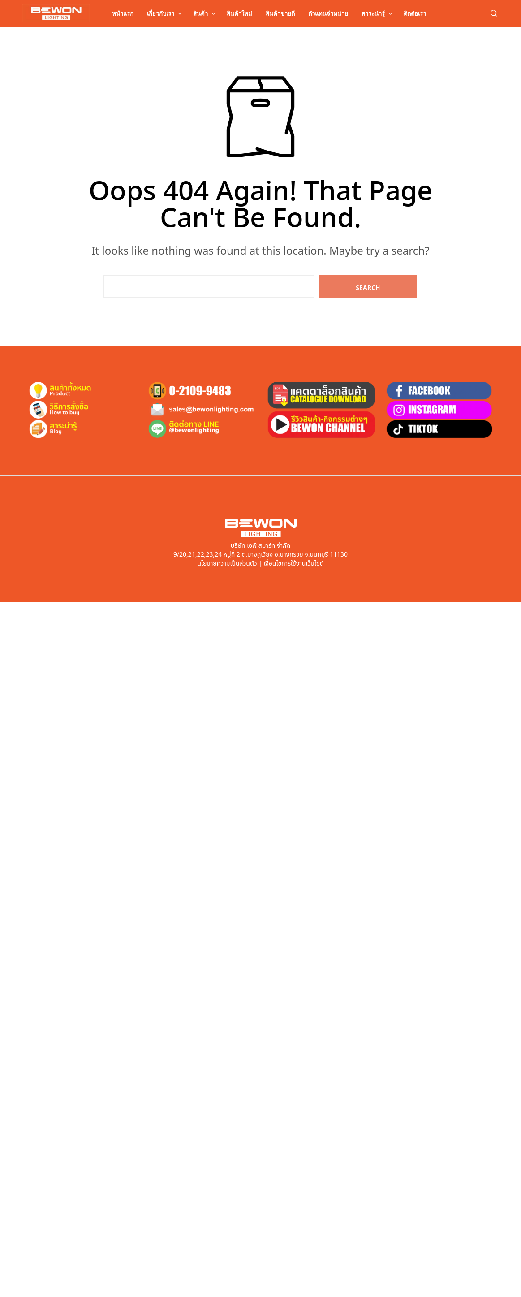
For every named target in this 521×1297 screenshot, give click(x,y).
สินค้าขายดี (280, 13)
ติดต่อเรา (415, 13)
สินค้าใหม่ (239, 13)
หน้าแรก (122, 13)
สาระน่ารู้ (373, 13)
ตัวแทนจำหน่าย (328, 13)
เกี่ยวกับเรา (160, 13)
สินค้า (200, 13)
